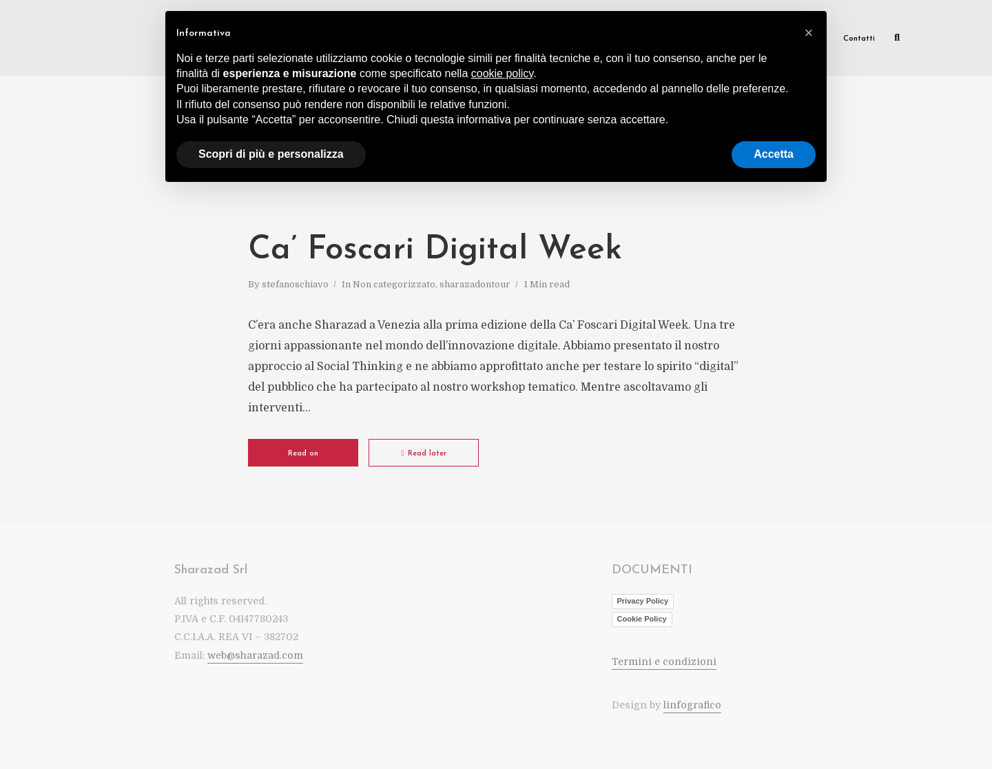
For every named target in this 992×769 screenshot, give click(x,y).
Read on (303, 454)
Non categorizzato (394, 284)
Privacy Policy (643, 601)
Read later (423, 453)
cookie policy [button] (502, 73)
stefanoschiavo (295, 284)
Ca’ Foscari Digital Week (435, 250)
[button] (809, 33)
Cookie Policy (642, 619)
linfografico (692, 704)
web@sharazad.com (255, 655)
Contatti (859, 39)
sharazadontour (475, 284)
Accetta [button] (774, 154)
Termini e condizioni (664, 661)
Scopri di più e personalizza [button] (271, 154)
